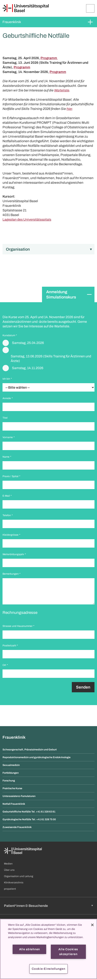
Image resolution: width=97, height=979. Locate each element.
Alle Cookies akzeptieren (68, 952)
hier (69, 109)
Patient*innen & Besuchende (26, 905)
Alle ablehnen (29, 949)
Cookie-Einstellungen (48, 968)
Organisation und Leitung (18, 876)
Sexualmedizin (11, 765)
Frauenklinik (12, 22)
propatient (10, 888)
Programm (49, 58)
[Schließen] (92, 925)
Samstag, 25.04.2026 (28, 343)
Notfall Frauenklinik (14, 803)
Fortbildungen (11, 772)
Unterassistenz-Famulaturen (19, 796)
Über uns (9, 869)
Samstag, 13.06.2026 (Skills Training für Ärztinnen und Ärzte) (51, 358)
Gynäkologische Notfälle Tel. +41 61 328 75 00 (29, 819)
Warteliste (61, 90)
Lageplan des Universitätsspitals (27, 219)
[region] (48, 949)
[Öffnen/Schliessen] (90, 8)
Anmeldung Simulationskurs (61, 294)
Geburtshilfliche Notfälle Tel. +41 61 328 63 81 (29, 811)
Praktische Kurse (12, 788)
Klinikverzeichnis (13, 882)
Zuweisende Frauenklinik (17, 827)
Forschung (9, 780)
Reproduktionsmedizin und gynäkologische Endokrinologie (37, 757)
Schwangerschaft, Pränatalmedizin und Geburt (30, 749)
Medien (8, 863)
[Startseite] (26, 8)
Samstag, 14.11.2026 (27, 368)
